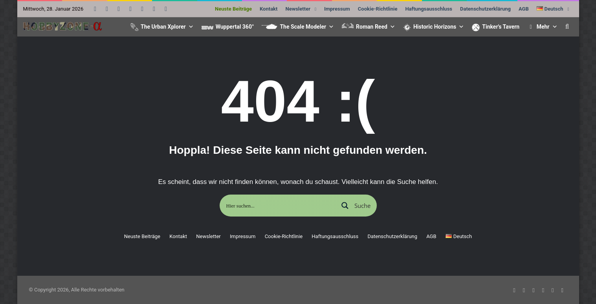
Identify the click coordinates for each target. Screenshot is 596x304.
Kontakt (268, 9)
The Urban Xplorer (167, 26)
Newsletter (297, 9)
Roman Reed (375, 26)
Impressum (337, 9)
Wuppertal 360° (235, 27)
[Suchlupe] (355, 205)
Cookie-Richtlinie (378, 9)
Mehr (547, 26)
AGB (524, 9)
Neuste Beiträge (233, 9)
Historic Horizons (438, 26)
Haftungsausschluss (428, 9)
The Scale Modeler (307, 26)
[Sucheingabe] (279, 206)
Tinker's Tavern (500, 27)
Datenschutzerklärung (485, 9)
